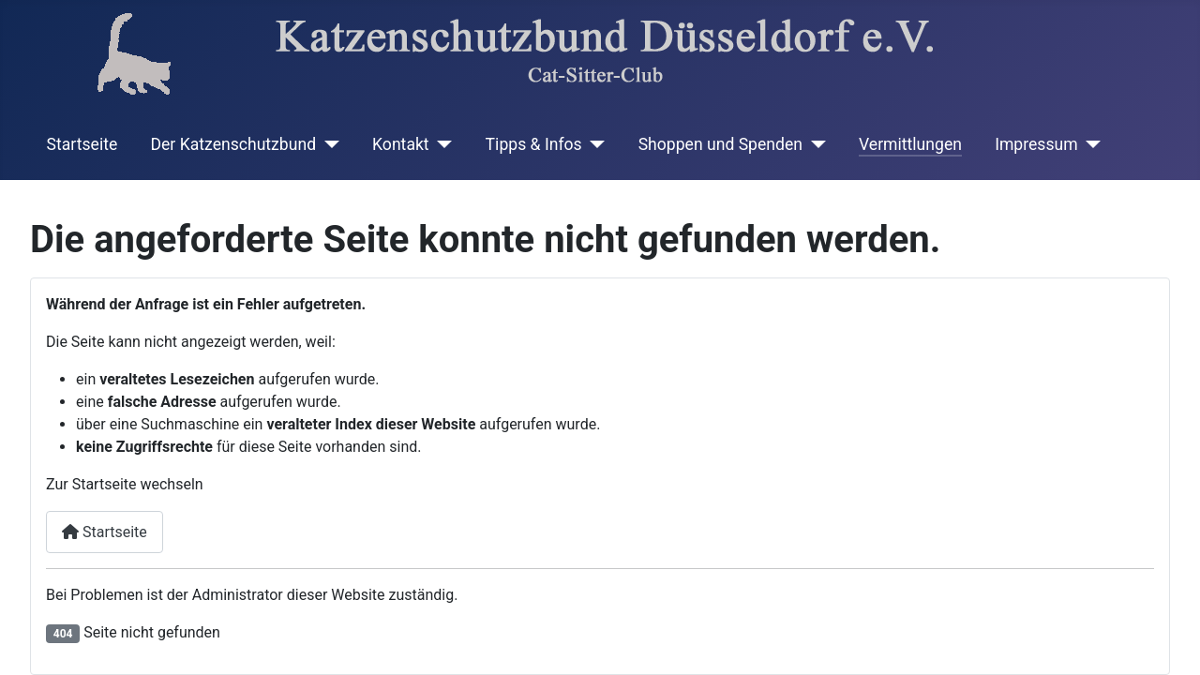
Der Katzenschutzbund (233, 144)
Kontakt (400, 144)
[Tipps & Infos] (594, 144)
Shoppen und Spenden (720, 144)
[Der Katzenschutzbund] (327, 144)
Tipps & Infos (534, 144)
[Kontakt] (441, 144)
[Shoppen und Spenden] (814, 144)
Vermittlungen (910, 144)
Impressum (1036, 144)
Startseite (82, 144)
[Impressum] (1090, 144)
